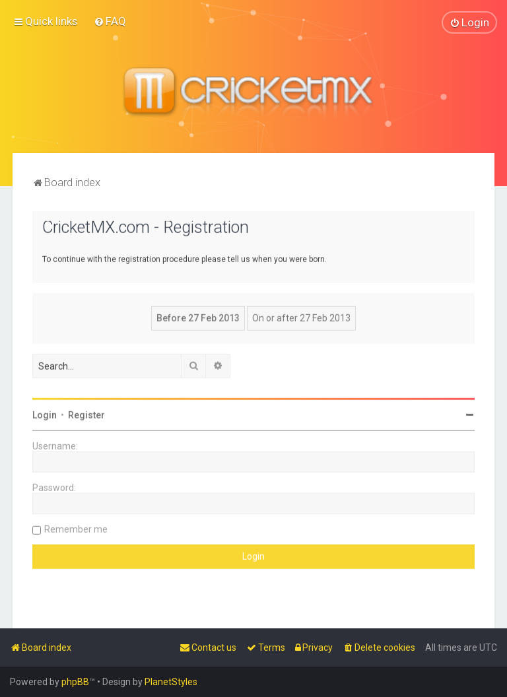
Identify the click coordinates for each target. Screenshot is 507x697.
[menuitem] (109, 21)
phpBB (75, 682)
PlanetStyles (171, 682)
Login (44, 414)
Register (86, 414)
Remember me (76, 528)
